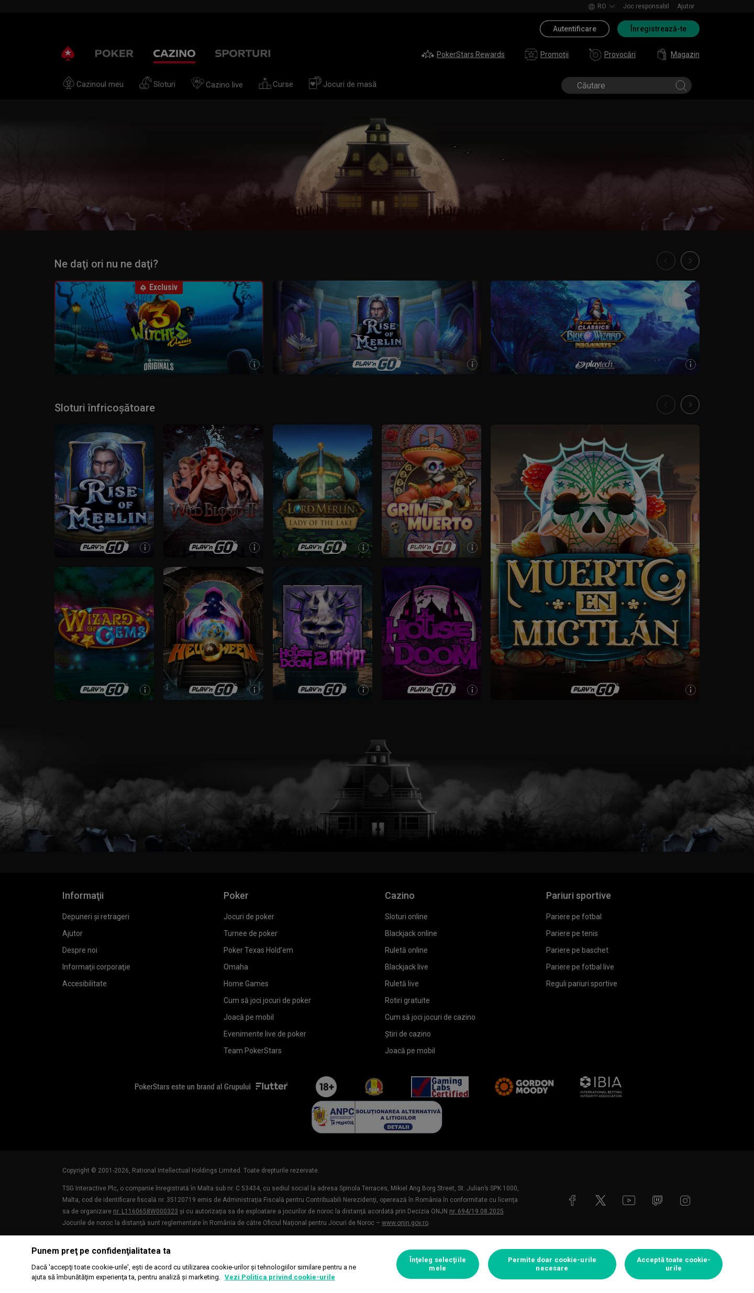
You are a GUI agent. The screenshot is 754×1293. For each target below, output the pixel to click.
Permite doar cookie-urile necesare (552, 1264)
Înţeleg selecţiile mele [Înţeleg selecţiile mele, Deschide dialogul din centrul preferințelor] (437, 1264)
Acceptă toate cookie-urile (674, 1264)
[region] (377, 1264)
